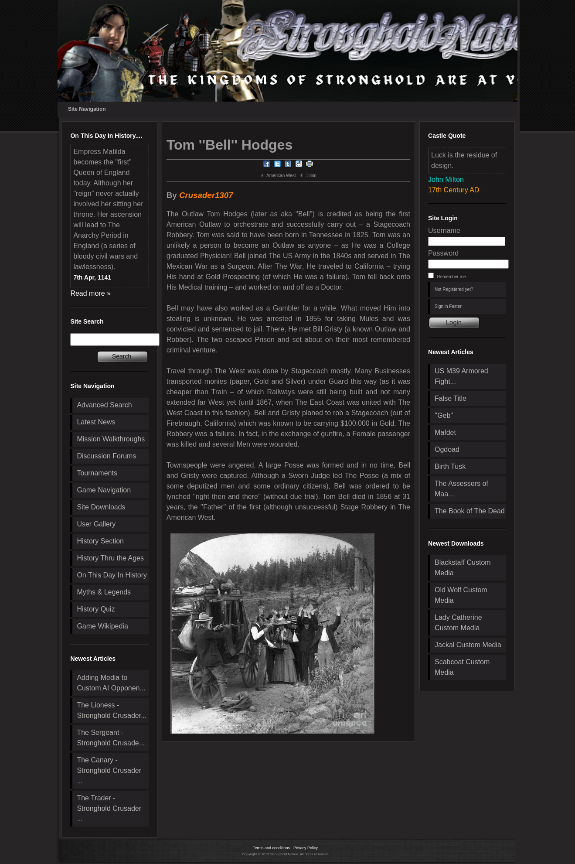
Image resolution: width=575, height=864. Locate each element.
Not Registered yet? (454, 289)
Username (444, 230)
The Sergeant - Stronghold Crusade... (111, 738)
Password (443, 253)
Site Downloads (101, 507)
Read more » (90, 293)
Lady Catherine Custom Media (458, 623)
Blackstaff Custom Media (463, 568)
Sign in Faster (448, 306)
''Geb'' (444, 415)
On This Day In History (112, 575)
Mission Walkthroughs (111, 439)
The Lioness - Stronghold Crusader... (111, 710)
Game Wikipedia (102, 626)
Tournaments (97, 473)
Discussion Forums (106, 456)
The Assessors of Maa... (461, 489)
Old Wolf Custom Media (461, 595)
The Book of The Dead (470, 511)
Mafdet (445, 432)
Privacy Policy (305, 848)
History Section (100, 541)
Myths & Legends (104, 592)
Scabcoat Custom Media (462, 667)
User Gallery (96, 524)
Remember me (451, 276)
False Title (450, 398)
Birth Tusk (450, 466)
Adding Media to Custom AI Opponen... (111, 683)
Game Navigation (104, 490)
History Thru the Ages (110, 558)
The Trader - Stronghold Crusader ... (109, 808)
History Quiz (96, 609)
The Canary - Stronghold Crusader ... (109, 770)
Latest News (96, 422)
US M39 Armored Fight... (461, 376)
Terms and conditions (271, 848)
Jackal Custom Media (468, 645)
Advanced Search (104, 405)
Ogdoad (447, 449)
